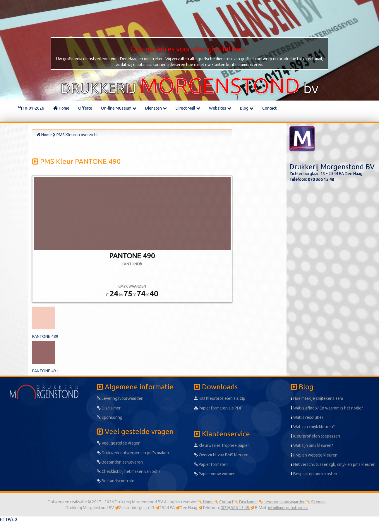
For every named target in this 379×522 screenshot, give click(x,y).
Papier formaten (211, 464)
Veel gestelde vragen (118, 443)
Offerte (85, 108)
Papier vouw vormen (215, 473)
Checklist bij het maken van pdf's (129, 471)
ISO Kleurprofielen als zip (219, 398)
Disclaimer (109, 408)
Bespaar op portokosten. (314, 473)
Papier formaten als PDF (218, 408)
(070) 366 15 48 (235, 507)
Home (61, 108)
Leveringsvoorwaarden (120, 398)
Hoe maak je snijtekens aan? (317, 398)
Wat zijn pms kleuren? (312, 445)
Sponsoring (109, 417)
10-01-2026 (31, 108)
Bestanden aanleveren (120, 462)
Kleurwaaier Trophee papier (221, 445)
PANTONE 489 (45, 336)
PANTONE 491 (45, 371)
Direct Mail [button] (188, 108)
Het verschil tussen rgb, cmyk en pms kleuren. (333, 464)
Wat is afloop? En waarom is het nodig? (327, 408)
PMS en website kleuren (314, 455)
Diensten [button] (156, 108)
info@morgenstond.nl (288, 507)
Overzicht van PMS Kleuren (221, 454)
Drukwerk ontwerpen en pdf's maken (133, 452)
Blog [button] (246, 108)
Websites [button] (220, 108)
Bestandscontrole (115, 480)
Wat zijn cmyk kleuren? (313, 426)
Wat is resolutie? (307, 417)
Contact (269, 108)
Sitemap (318, 501)
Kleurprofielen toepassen (315, 436)
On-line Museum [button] (118, 108)
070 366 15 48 (321, 179)
